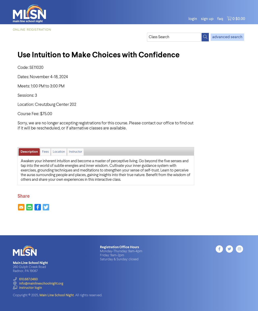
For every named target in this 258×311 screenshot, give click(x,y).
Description (29, 151)
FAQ (220, 19)
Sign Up (207, 19)
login (192, 19)
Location (59, 151)
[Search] (205, 37)
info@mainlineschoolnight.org (38, 283)
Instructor (75, 151)
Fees (45, 151)
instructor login (27, 288)
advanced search (227, 37)
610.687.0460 (25, 279)
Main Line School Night (57, 295)
